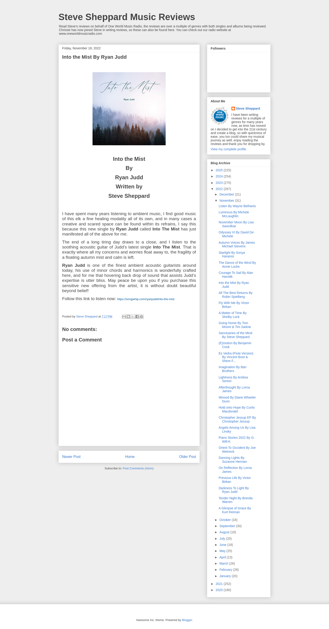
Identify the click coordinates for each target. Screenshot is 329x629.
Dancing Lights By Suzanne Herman (233, 459)
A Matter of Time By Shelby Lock (233, 315)
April (223, 557)
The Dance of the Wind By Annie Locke (237, 264)
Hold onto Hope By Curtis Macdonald (237, 409)
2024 (220, 176)
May (222, 551)
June (223, 545)
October (225, 520)
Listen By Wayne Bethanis (237, 206)
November (227, 200)
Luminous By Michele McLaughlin (234, 214)
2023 (220, 183)
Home (130, 457)
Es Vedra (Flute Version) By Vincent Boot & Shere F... (236, 357)
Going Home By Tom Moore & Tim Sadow (235, 325)
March (224, 563)
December (227, 194)
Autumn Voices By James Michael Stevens (237, 244)
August (224, 532)
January (225, 576)
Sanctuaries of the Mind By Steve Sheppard (235, 335)
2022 (220, 189)
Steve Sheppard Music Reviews (126, 17)
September (227, 526)
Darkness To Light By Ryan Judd (234, 490)
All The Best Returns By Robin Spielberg (235, 295)
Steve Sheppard (248, 108)
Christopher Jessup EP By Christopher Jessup (237, 419)
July (222, 538)
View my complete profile (228, 149)
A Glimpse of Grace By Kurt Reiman (235, 510)
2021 (220, 584)
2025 (220, 170)
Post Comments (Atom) (138, 468)
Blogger (187, 620)
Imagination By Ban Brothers (232, 369)
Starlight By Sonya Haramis (232, 254)
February (226, 569)
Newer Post (71, 457)
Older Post (187, 457)
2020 (220, 590)
